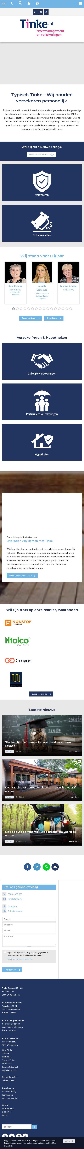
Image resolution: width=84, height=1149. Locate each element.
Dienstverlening (9, 1091)
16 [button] (71, 309)
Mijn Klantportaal (9, 1070)
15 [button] (67, 309)
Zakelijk (5, 1053)
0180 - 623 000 (15, 894)
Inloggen (12, 906)
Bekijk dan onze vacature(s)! (41, 154)
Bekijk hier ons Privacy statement (19, 959)
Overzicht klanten (39, 694)
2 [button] (17, 309)
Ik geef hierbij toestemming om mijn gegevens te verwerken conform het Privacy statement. (27, 953)
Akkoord (69, 1141)
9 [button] (44, 309)
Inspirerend (7, 1063)
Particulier (6, 1057)
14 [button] (63, 309)
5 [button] (29, 309)
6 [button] (33, 309)
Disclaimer (6, 1112)
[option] (15, 282)
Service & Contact (10, 1067)
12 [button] (56, 309)
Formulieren (7, 1095)
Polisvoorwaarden (10, 1098)
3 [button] (21, 309)
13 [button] (60, 309)
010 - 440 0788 (10, 1030)
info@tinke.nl (15, 899)
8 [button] (40, 309)
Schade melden (15, 911)
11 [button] (52, 309)
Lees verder (72, 751)
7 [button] (37, 309)
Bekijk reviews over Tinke (20, 575)
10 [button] (48, 309)
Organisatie (51, 318)
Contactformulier (9, 1077)
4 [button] (25, 309)
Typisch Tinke (8, 1060)
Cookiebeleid (8, 1108)
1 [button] (14, 309)
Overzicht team (29, 318)
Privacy (5, 1115)
